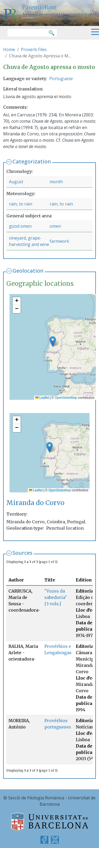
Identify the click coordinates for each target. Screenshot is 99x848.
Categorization (31, 161)
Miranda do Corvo (35, 503)
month (56, 182)
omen (55, 226)
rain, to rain (20, 204)
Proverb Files (34, 49)
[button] (52, 341)
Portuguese (61, 78)
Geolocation (28, 270)
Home (9, 49)
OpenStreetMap (66, 398)
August (16, 182)
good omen (20, 226)
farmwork (59, 241)
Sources (22, 552)
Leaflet (42, 398)
